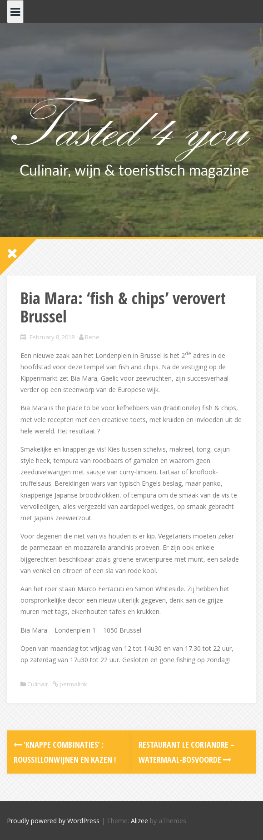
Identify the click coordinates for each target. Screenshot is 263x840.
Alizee (139, 820)
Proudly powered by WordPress (53, 820)
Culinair (37, 684)
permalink (72, 684)
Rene (92, 337)
